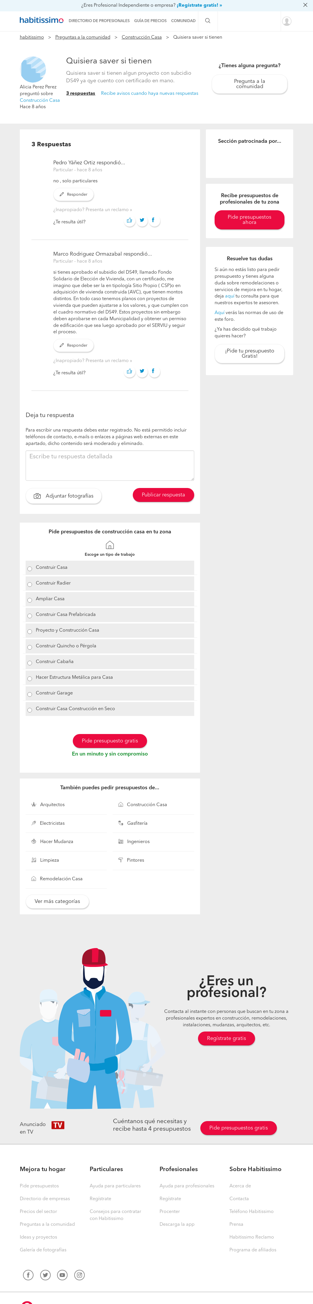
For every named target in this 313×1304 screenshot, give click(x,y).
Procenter (170, 1211)
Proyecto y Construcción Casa (67, 630)
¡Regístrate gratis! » (199, 5)
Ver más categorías (57, 901)
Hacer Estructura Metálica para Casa (74, 677)
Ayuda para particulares (115, 1186)
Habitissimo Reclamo (251, 1237)
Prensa (236, 1224)
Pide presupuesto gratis (110, 741)
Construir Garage (54, 693)
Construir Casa (52, 567)
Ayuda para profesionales (187, 1186)
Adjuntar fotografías (63, 496)
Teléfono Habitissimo (251, 1211)
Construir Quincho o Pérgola (66, 646)
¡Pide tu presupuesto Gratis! (249, 353)
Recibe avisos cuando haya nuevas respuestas (149, 93)
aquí (229, 296)
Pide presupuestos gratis (238, 1128)
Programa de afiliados (252, 1250)
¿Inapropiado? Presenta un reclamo (91, 210)
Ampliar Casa (50, 599)
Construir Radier (53, 583)
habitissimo (32, 37)
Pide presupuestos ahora (249, 220)
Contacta (239, 1199)
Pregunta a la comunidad (249, 84)
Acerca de (240, 1186)
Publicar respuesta (163, 495)
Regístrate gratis (226, 1038)
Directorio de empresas (45, 1199)
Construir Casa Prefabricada (66, 614)
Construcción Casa (142, 37)
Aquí (219, 313)
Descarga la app (177, 1224)
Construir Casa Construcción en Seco (75, 709)
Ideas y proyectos (38, 1237)
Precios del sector (38, 1211)
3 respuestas (80, 93)
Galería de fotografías (43, 1250)
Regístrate (100, 1199)
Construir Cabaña (55, 662)
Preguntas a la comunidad (82, 37)
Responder (73, 195)
